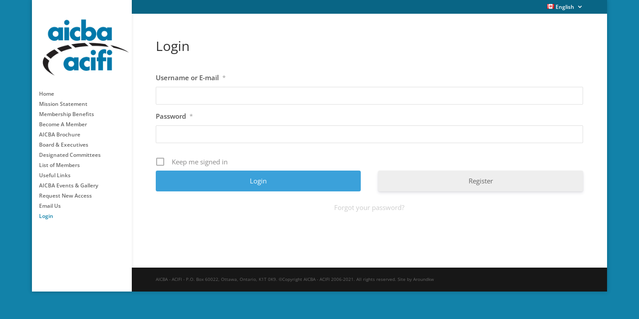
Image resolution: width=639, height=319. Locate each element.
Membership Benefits (66, 108)
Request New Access (65, 190)
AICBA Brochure (59, 129)
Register (481, 180)
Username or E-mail (191, 77)
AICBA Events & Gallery (68, 180)
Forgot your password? (369, 207)
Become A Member (63, 119)
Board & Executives (63, 139)
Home (46, 88)
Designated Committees (70, 149)
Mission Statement (63, 98)
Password (174, 116)
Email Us (50, 200)
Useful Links (55, 170)
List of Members (59, 159)
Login (46, 210)
